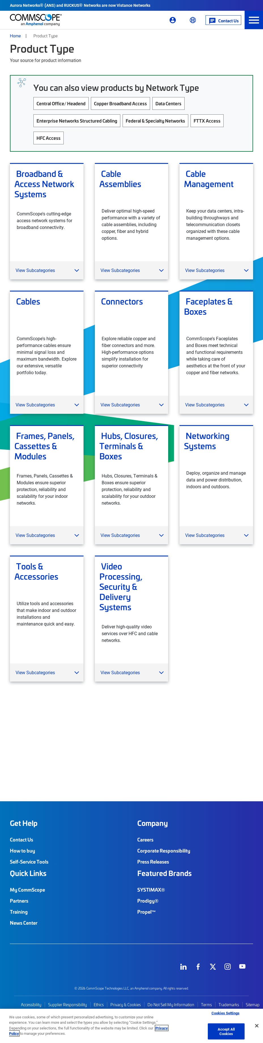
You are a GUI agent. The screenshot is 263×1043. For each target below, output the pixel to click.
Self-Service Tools (29, 861)
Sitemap (253, 1004)
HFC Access (49, 138)
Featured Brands (164, 873)
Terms (206, 1004)
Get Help (23, 823)
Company (152, 823)
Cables (27, 301)
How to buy (22, 850)
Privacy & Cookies (125, 1004)
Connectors (121, 301)
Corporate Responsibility (163, 850)
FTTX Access (207, 120)
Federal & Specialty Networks (155, 120)
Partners (19, 900)
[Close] (257, 1026)
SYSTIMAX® (151, 889)
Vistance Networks (133, 5)
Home (15, 35)
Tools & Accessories (36, 571)
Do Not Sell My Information (170, 1004)
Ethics (99, 1004)
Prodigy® (148, 900)
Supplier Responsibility (67, 1004)
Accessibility (31, 1004)
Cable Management (209, 178)
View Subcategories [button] (35, 270)
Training (19, 912)
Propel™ (146, 912)
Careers (145, 839)
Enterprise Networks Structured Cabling (77, 120)
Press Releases (153, 861)
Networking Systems (207, 441)
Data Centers (168, 103)
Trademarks (229, 1004)
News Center (23, 923)
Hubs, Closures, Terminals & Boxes (128, 446)
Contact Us (21, 839)
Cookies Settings (225, 1013)
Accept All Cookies (226, 1031)
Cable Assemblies (120, 178)
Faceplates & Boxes (208, 306)
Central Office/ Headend (61, 103)
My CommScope (27, 889)
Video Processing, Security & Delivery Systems (120, 586)
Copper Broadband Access (120, 103)
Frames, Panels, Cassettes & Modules (44, 446)
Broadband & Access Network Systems (44, 183)
